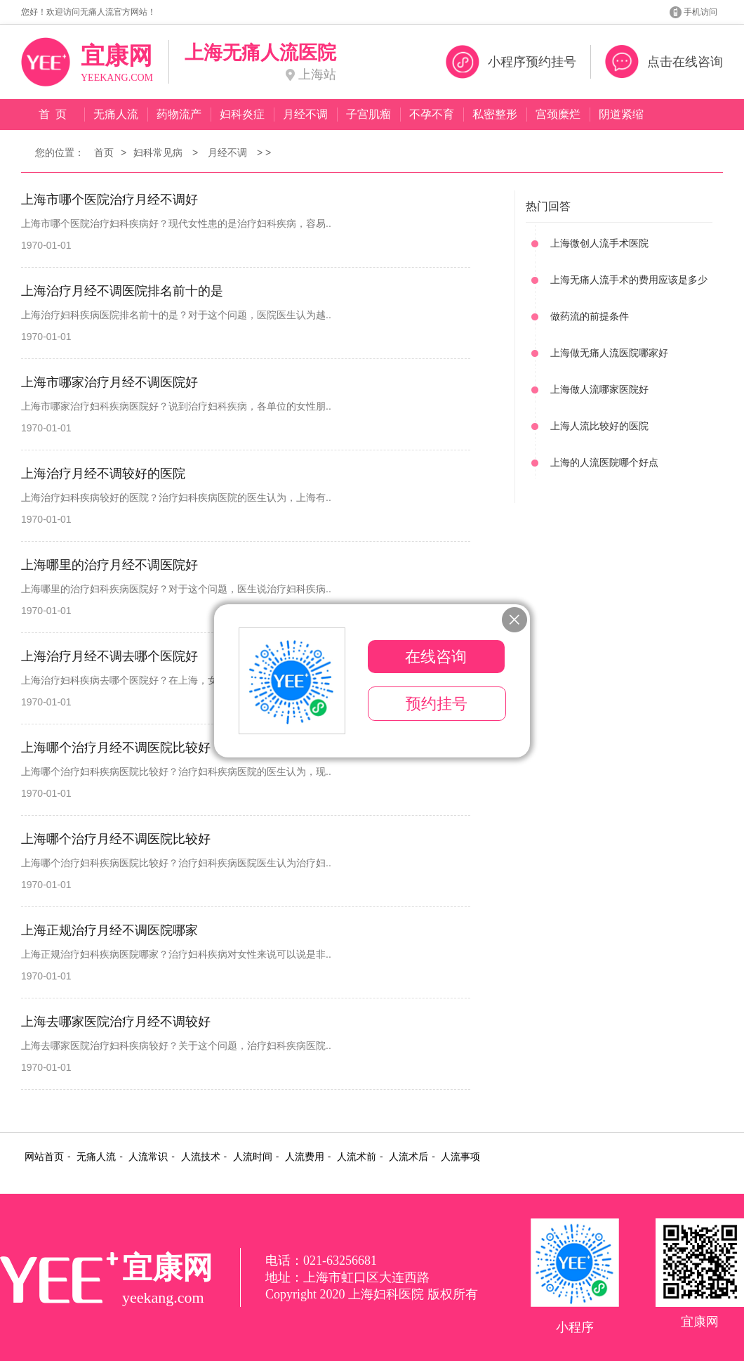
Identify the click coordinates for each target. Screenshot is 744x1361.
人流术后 (408, 1157)
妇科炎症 (242, 114)
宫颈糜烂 (558, 114)
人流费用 (304, 1157)
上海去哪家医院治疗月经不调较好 (116, 1022)
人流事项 (460, 1157)
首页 (104, 152)
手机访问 (700, 12)
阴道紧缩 (621, 114)
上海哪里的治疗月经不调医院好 (109, 565)
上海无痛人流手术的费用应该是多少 (629, 279)
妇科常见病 (157, 152)
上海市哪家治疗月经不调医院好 (109, 382)
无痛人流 (115, 114)
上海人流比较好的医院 (599, 425)
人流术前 (356, 1157)
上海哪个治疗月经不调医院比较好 (116, 748)
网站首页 (44, 1157)
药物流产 (179, 114)
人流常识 (148, 1157)
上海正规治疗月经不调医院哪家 (109, 930)
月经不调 (305, 114)
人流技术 (200, 1157)
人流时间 (252, 1157)
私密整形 (494, 114)
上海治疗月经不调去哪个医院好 (109, 656)
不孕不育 (431, 114)
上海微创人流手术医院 (599, 243)
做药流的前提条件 (589, 316)
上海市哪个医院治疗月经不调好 (109, 200)
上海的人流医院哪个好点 (604, 462)
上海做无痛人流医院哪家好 (609, 352)
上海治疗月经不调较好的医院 (103, 474)
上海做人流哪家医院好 (599, 389)
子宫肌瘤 (368, 114)
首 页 (53, 114)
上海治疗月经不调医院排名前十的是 (122, 291)
